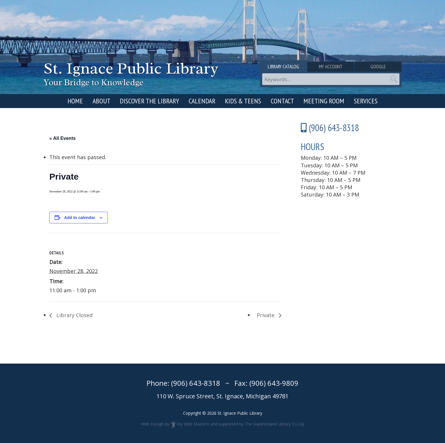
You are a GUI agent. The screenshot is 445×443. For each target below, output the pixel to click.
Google (378, 66)
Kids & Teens (243, 100)
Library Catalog (283, 66)
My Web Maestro (193, 424)
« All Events (62, 138)
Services (366, 100)
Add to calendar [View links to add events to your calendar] (79, 217)
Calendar (202, 100)
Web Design (152, 424)
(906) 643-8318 (195, 383)
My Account (331, 66)
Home (75, 100)
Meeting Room (323, 100)
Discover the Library (149, 100)
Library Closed (74, 315)
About (101, 100)
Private (266, 315)
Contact (282, 100)
